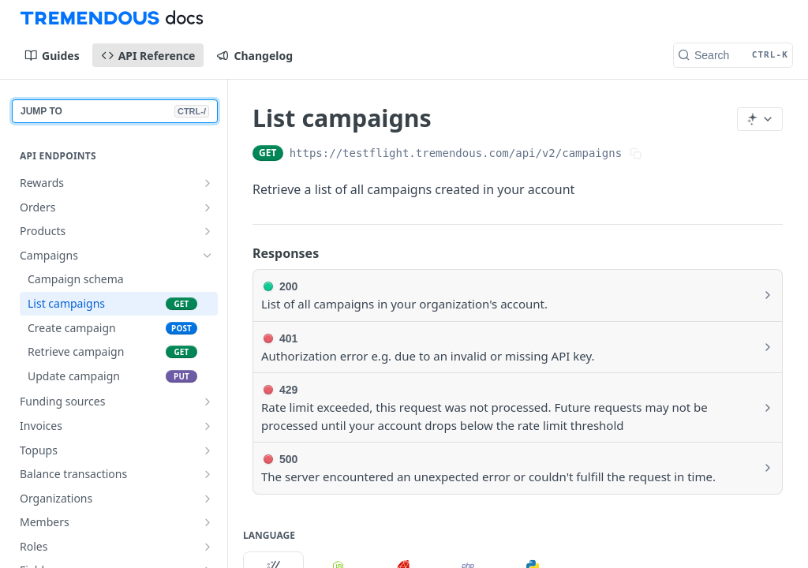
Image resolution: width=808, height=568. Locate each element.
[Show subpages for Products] (207, 231)
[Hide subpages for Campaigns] (207, 255)
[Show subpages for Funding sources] (207, 401)
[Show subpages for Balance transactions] (207, 474)
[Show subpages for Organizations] (207, 498)
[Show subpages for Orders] (207, 207)
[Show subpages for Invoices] (207, 426)
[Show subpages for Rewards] (207, 183)
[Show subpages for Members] (207, 522)
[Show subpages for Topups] (207, 450)
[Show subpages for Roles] (207, 546)
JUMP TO (115, 111)
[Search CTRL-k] (733, 55)
